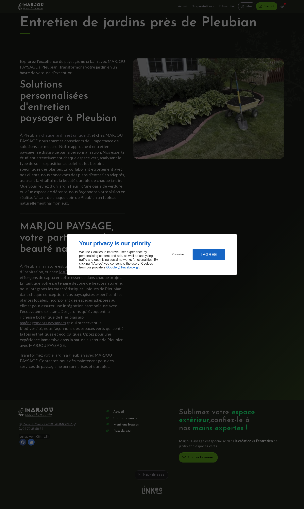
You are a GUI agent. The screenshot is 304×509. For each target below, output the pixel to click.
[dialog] (152, 255)
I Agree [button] (209, 254)
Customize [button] (178, 254)
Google (111, 267)
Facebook (128, 267)
